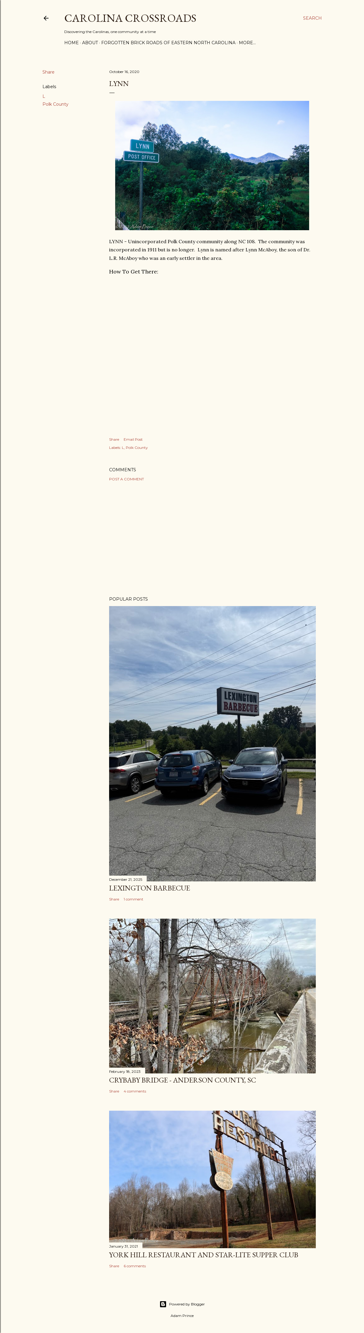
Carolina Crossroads (130, 18)
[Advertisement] (212, 538)
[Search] (312, 18)
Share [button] (48, 72)
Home (71, 42)
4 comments (135, 1091)
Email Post (133, 439)
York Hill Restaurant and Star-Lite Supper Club (203, 1254)
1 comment (133, 899)
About (90, 42)
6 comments (135, 1266)
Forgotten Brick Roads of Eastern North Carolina (168, 42)
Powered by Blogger (182, 1304)
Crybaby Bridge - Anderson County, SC (182, 1080)
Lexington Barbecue (149, 888)
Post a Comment (126, 479)
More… (247, 42)
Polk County (55, 104)
